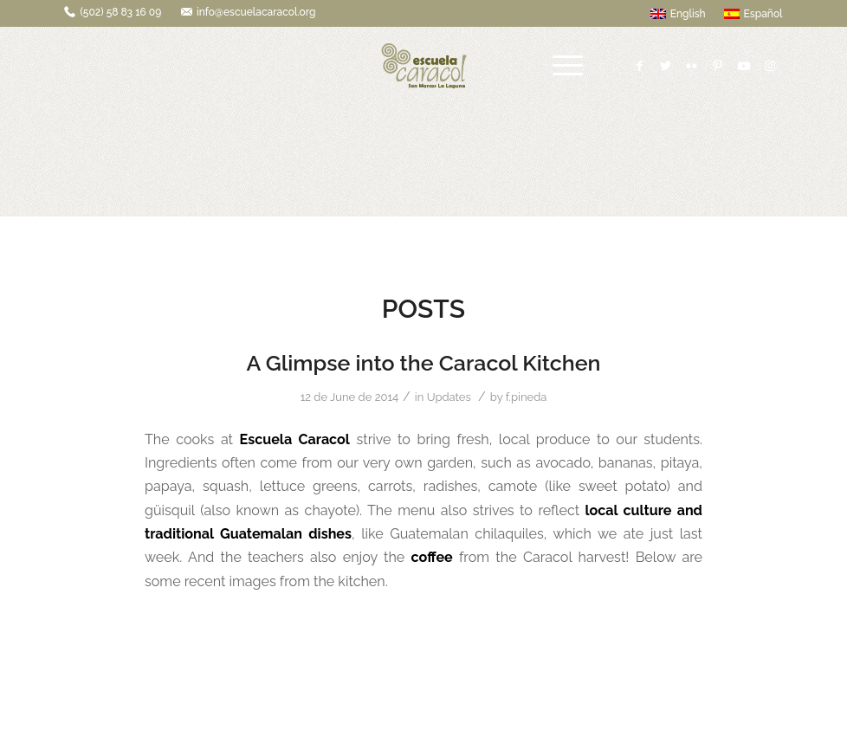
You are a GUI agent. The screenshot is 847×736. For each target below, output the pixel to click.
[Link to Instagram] (770, 66)
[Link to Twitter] (666, 66)
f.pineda (526, 397)
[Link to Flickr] (692, 66)
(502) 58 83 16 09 (120, 12)
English (678, 14)
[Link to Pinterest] (718, 66)
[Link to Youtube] (744, 66)
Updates (449, 397)
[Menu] (568, 66)
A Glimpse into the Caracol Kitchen (423, 363)
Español (753, 14)
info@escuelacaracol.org (256, 12)
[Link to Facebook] (640, 66)
